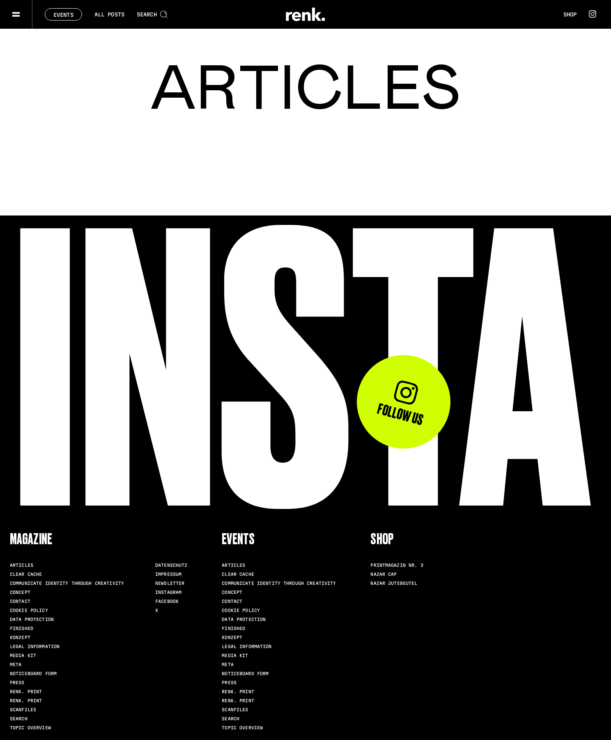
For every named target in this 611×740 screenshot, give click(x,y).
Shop (570, 14)
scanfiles (23, 709)
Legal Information (35, 646)
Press (17, 682)
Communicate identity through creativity (67, 583)
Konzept (20, 637)
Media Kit (23, 655)
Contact (20, 601)
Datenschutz (171, 565)
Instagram (168, 592)
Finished (21, 628)
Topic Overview (30, 727)
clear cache (26, 574)
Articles (21, 565)
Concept (20, 592)
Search (19, 718)
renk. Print (26, 691)
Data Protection (32, 619)
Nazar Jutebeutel (393, 583)
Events (63, 15)
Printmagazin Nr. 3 (396, 565)
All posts (109, 14)
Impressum (168, 574)
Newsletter (169, 583)
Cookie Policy (29, 610)
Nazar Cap (383, 574)
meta (15, 664)
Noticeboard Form (33, 673)
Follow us (400, 403)
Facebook (167, 601)
